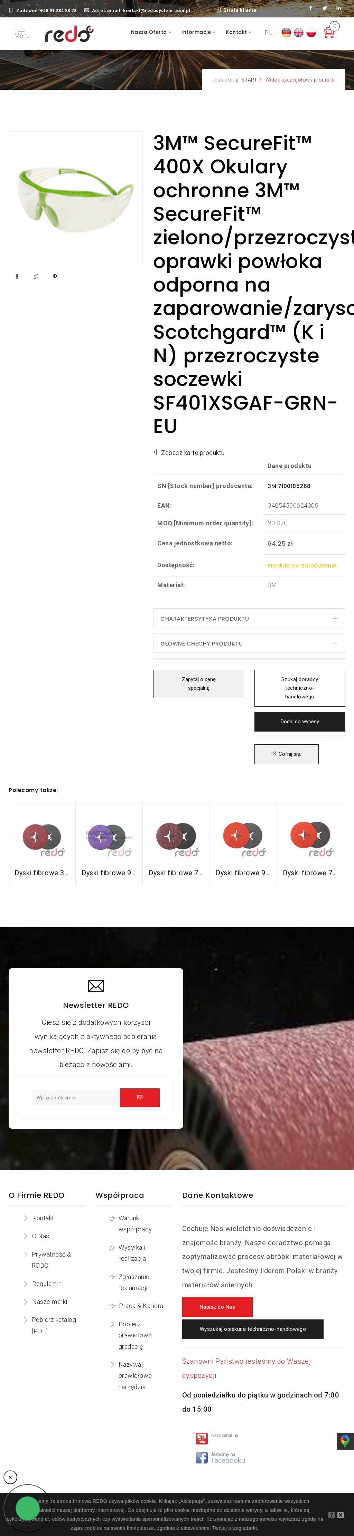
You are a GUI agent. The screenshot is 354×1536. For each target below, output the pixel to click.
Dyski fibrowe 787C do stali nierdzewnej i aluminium (310, 873)
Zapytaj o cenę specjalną (198, 684)
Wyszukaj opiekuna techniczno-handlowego (253, 1329)
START (250, 80)
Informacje (197, 32)
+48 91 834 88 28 (58, 10)
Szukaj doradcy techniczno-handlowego (300, 688)
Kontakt (237, 32)
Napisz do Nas (218, 1307)
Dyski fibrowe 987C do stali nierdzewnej (243, 873)
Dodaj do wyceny (300, 721)
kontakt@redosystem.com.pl (156, 10)
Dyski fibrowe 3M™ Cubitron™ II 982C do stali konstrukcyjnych (42, 873)
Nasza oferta (150, 32)
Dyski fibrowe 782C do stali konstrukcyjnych (176, 873)
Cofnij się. (286, 754)
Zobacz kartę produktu (189, 452)
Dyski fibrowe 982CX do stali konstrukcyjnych (109, 873)
